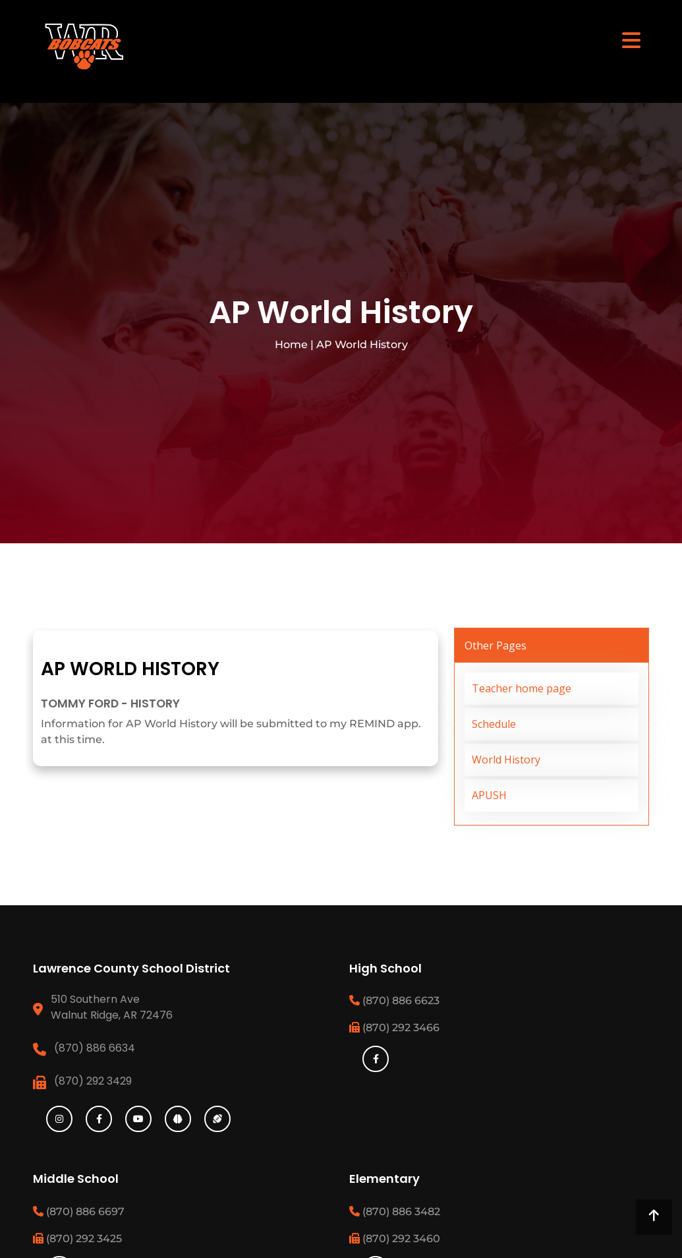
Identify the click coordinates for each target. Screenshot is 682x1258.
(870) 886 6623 (394, 1000)
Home (291, 344)
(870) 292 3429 (93, 1081)
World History (506, 759)
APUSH (489, 795)
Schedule (494, 724)
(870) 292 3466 (394, 1027)
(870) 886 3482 (394, 1211)
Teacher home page (521, 688)
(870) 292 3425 (77, 1238)
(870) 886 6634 (94, 1048)
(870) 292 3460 (394, 1238)
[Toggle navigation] (631, 39)
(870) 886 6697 (79, 1211)
